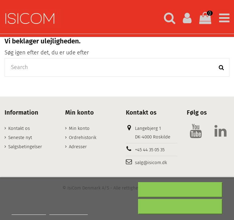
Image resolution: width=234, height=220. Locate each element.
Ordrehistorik (82, 137)
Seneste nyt (20, 137)
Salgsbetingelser (25, 146)
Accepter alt (180, 207)
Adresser (78, 146)
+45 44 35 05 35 (150, 149)
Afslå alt (180, 190)
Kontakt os (19, 128)
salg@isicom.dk (151, 162)
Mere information (29, 212)
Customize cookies (68, 212)
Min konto (79, 128)
